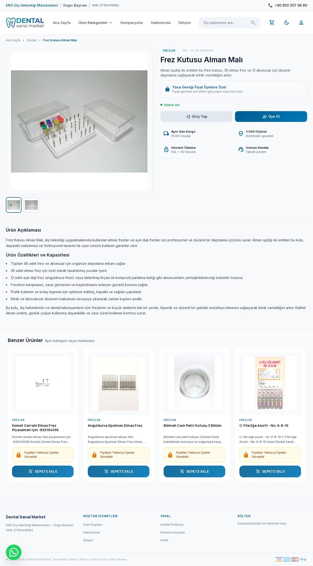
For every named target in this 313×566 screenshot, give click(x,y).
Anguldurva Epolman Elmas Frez (115, 425)
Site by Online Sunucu (94, 559)
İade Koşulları (92, 524)
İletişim (185, 23)
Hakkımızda (161, 23)
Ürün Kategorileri (95, 22)
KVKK (164, 540)
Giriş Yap (196, 116)
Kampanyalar (132, 23)
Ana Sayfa (62, 23)
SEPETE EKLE (42, 471)
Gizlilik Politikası (171, 524)
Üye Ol (271, 116)
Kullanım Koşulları (172, 532)
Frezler (32, 40)
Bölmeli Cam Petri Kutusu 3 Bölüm (193, 425)
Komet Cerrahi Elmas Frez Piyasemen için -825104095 (35, 427)
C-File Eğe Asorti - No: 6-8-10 (263, 425)
